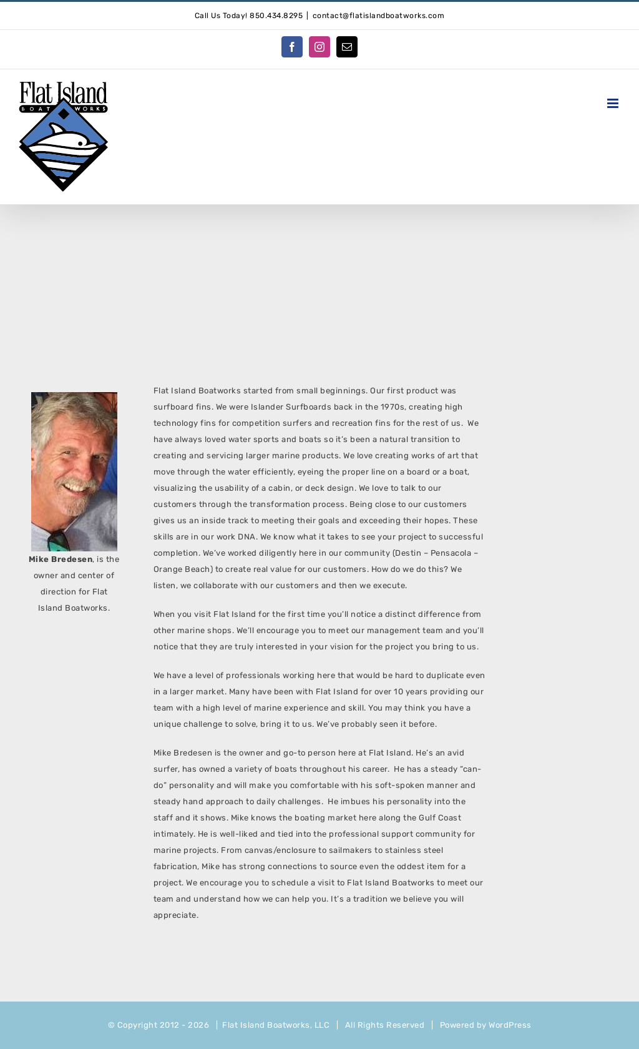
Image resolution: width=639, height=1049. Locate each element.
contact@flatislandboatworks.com (379, 15)
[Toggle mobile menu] (614, 103)
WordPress (510, 1025)
